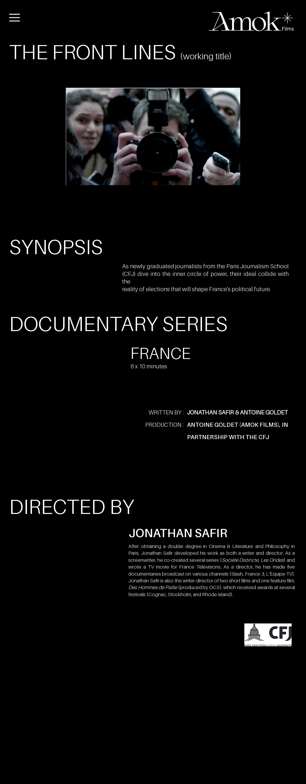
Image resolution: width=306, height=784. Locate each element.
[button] (14, 17)
